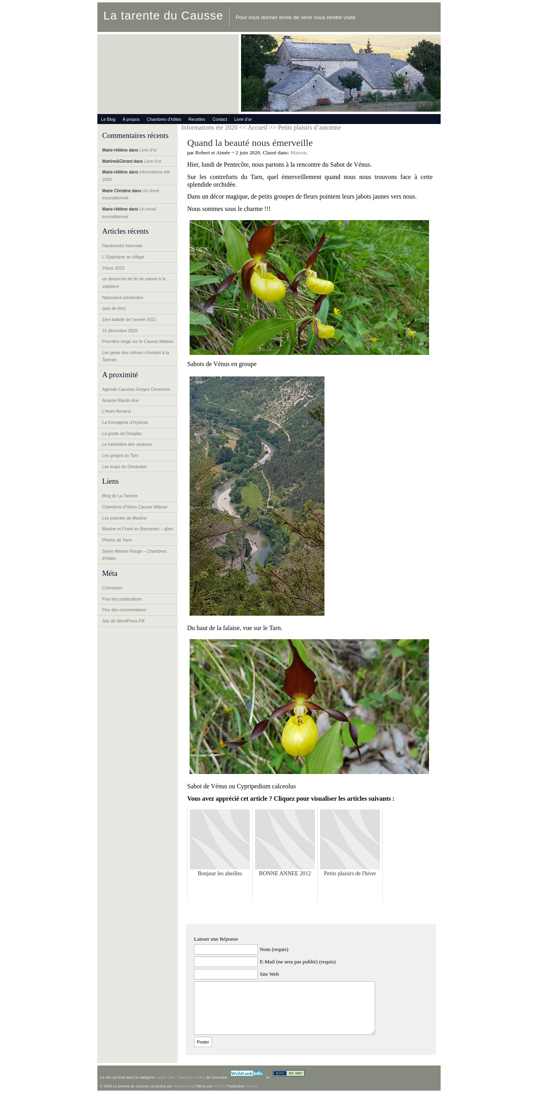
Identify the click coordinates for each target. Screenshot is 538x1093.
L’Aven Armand (116, 411)
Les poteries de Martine (124, 518)
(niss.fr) (251, 1086)
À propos (131, 119)
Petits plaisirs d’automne (309, 127)
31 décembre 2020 (120, 330)
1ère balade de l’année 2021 (129, 319)
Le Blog (108, 119)
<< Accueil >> (258, 127)
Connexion (112, 587)
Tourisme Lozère (191, 1077)
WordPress (182, 1086)
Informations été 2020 (209, 127)
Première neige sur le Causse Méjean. (138, 341)
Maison (299, 153)
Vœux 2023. (113, 268)
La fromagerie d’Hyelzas (125, 422)
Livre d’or (243, 119)
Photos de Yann (117, 540)
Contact (219, 119)
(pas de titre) (114, 308)
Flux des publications (122, 599)
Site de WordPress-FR (123, 620)
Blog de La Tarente (120, 495)
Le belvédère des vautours (127, 444)
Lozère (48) (164, 1077)
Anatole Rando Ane (120, 400)
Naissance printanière (122, 297)
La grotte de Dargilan (122, 433)
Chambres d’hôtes (164, 119)
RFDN (219, 1086)
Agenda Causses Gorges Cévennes (136, 389)
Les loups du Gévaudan (124, 466)
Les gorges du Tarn (120, 455)
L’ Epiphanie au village (123, 256)
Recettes (196, 119)
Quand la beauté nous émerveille (250, 143)
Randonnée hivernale (122, 245)
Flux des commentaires (124, 609)
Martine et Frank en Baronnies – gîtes (137, 528)
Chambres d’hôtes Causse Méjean (134, 506)
